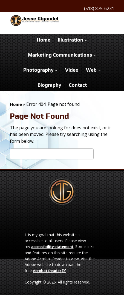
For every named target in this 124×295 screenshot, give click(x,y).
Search (103, 155)
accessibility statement (52, 246)
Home (16, 104)
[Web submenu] (99, 69)
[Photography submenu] (56, 69)
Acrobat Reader (47, 270)
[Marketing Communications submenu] (94, 55)
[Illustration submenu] (85, 40)
